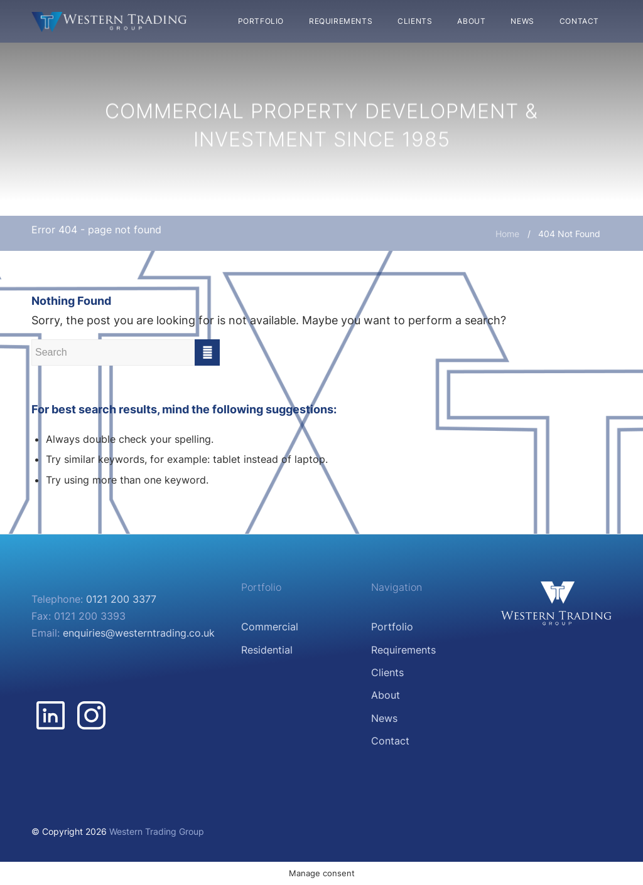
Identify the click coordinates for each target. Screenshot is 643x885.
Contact (390, 740)
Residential (267, 650)
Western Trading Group (156, 831)
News (384, 718)
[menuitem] (260, 21)
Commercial (269, 626)
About (385, 695)
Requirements (403, 650)
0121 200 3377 (121, 599)
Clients (387, 672)
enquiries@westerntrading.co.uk (139, 633)
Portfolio (392, 626)
